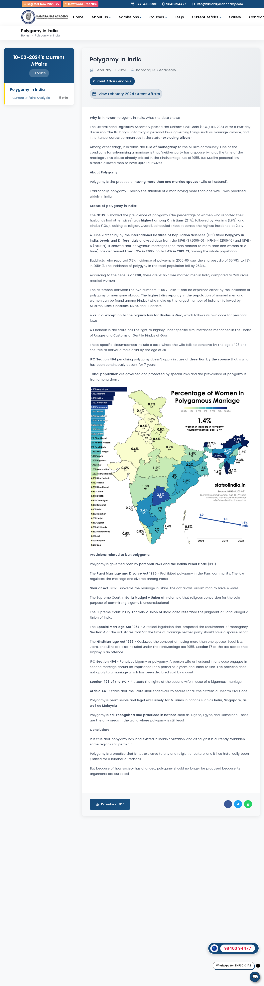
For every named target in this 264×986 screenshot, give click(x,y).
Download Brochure (81, 4)
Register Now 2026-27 (42, 4)
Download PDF (110, 804)
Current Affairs (206, 17)
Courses (158, 17)
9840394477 (176, 4)
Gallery (235, 17)
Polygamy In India (47, 35)
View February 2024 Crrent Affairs (126, 93)
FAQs (179, 17)
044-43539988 (147, 4)
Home (78, 17)
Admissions (129, 17)
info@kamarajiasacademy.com (220, 4)
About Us (100, 17)
